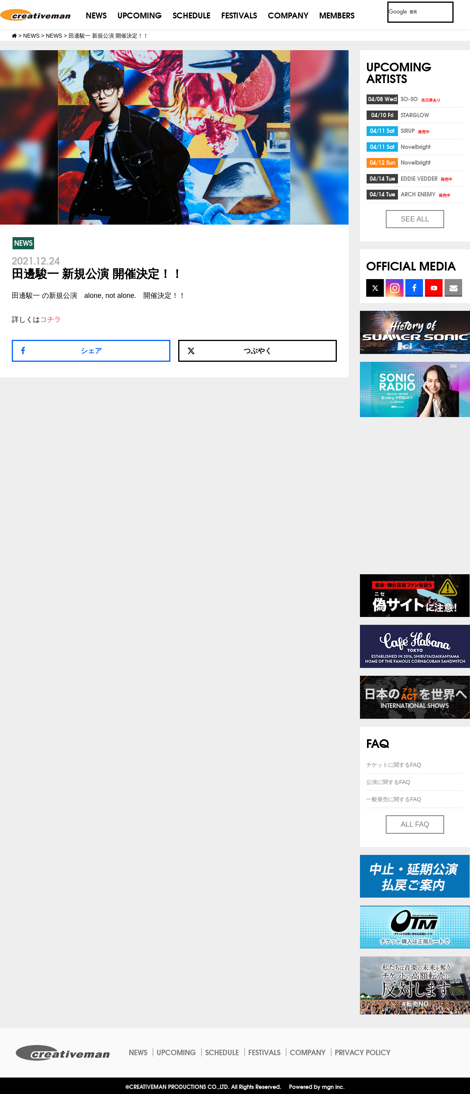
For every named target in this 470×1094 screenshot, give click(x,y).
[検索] (411, 12)
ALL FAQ (415, 824)
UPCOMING (140, 15)
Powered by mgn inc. (317, 1086)
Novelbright (415, 146)
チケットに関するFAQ (393, 765)
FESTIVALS (239, 15)
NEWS (96, 15)
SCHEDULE (191, 15)
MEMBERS (336, 15)
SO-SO (421, 98)
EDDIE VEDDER (427, 178)
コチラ (50, 319)
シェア (91, 351)
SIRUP (416, 130)
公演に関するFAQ (388, 782)
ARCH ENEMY (426, 194)
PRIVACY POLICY (362, 1052)
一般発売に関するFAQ (393, 799)
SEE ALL (415, 219)
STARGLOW (415, 115)
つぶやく (229, 351)
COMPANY (288, 15)
